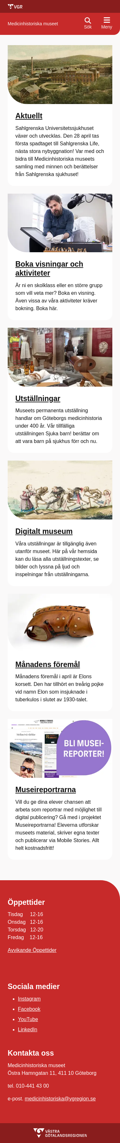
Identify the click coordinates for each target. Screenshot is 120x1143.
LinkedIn (27, 1029)
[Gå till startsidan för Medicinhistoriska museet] (33, 23)
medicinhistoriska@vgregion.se (60, 1098)
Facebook (29, 1009)
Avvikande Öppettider (32, 950)
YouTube (28, 1019)
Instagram (29, 999)
